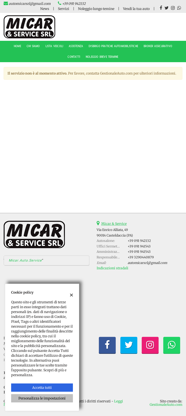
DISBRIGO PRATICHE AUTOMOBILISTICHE (113, 46)
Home (17, 46)
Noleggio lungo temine (96, 9)
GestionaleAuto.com (166, 404)
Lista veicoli (54, 46)
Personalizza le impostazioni (42, 398)
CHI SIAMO (33, 46)
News (44, 9)
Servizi (63, 9)
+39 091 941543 (139, 246)
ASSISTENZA (76, 46)
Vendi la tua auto (136, 9)
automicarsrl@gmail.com (30, 3)
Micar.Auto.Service (25, 260)
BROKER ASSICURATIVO (158, 46)
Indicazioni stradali (112, 268)
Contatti (74, 57)
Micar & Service (114, 223)
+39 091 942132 (73, 3)
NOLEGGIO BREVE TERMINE (102, 57)
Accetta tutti (42, 387)
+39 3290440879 (141, 257)
